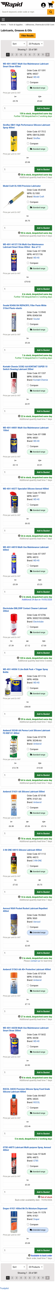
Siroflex (36, 138)
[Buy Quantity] (18, 108)
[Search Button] (50, 12)
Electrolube (38, 621)
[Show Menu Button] (3, 19)
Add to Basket (43, 108)
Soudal (36, 319)
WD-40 (36, 77)
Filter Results (27, 35)
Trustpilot (4, 1288)
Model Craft (38, 196)
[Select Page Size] (36, 43)
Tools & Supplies (16, 25)
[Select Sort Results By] (18, 43)
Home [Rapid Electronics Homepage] (3, 25)
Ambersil (37, 744)
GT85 (35, 1161)
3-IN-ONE (37, 860)
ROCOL (36, 1102)
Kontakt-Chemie (40, 380)
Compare (32, 82)
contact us (35, 961)
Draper (36, 1219)
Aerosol (36, 922)
